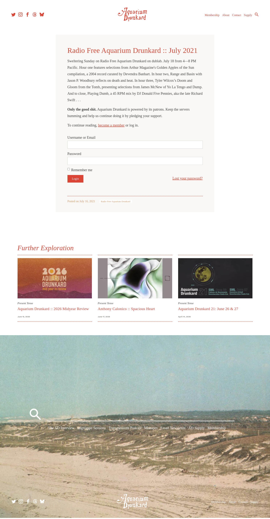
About (224, 15)
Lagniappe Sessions (91, 429)
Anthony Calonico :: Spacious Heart (126, 309)
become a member (111, 125)
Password (74, 154)
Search (255, 15)
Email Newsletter (173, 429)
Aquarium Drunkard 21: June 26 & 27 (208, 309)
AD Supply (196, 429)
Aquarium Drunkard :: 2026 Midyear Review (53, 309)
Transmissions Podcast (125, 429)
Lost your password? (188, 178)
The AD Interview (61, 429)
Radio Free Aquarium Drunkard (115, 201)
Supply (247, 15)
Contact (235, 15)
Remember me (81, 170)
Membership (211, 15)
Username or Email (81, 137)
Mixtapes (151, 429)
